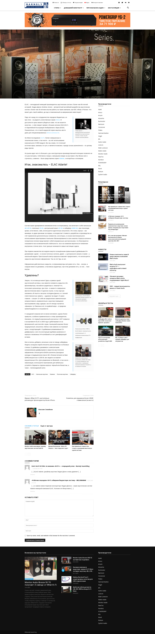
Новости (56, 2)
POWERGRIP (102, 163)
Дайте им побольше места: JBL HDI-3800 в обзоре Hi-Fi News (82, 589)
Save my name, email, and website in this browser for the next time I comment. (51, 535)
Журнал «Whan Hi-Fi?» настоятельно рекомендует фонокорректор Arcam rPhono (40, 399)
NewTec (101, 157)
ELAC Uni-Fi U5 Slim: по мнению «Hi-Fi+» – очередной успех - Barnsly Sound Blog (60, 466)
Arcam (100, 115)
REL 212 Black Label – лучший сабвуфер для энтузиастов (122, 339)
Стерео (57, 8)
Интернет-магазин (97, 2)
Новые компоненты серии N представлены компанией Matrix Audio (119, 256)
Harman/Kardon (103, 133)
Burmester (101, 121)
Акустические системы (30, 72)
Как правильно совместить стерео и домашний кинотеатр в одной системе (82, 448)
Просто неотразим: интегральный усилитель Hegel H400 (105, 339)
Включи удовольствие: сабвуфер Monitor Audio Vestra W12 (122, 320)
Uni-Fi (43, 138)
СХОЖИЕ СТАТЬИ (32, 426)
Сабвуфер (73, 374)
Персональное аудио (95, 8)
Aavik (100, 109)
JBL (99, 139)
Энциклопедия (78, 2)
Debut (58, 120)
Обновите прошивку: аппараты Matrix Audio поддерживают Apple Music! (119, 278)
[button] (128, 8)
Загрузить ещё (114, 296)
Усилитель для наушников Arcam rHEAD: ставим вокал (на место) (80, 399)
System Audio (102, 174)
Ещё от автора (47, 426)
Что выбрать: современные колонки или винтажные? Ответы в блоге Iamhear (114, 197)
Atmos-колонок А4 (53, 133)
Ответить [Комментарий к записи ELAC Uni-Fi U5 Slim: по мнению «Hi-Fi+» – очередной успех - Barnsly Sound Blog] (32, 474)
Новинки (52, 374)
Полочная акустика (62, 374)
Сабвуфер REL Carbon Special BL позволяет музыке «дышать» (105, 320)
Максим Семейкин (32, 92)
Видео (86, 2)
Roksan (100, 171)
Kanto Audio (102, 142)
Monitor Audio (29, 443)
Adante (61, 158)
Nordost (101, 160)
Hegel (100, 136)
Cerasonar (101, 127)
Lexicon (100, 145)
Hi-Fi (33, 374)
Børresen (101, 124)
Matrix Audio (102, 151)
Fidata (100, 130)
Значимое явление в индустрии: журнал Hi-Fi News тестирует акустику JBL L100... (83, 569)
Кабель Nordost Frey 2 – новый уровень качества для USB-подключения (83, 579)
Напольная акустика (42, 374)
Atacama (101, 118)
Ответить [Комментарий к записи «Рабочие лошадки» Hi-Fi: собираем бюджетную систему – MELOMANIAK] (32, 491)
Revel (100, 169)
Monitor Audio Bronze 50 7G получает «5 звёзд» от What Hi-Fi (41, 583)
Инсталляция (114, 8)
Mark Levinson (103, 148)
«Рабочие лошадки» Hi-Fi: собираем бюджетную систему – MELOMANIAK (59, 480)
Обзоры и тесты (66, 2)
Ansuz (100, 112)
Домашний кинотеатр (74, 8)
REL (99, 166)
